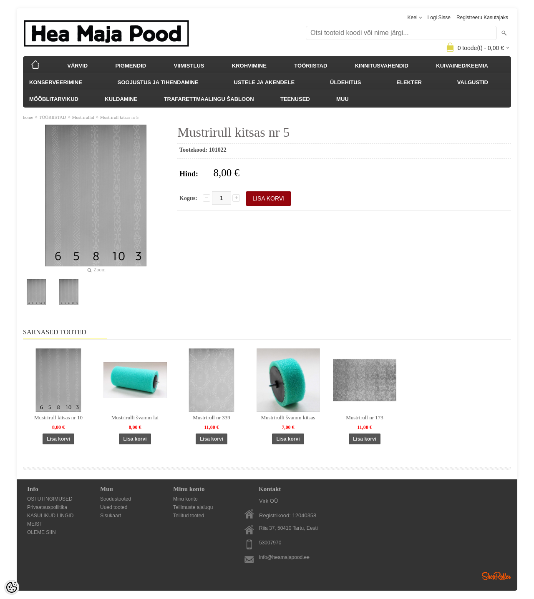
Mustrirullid (83, 117)
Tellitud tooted (188, 516)
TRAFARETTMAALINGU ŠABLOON (209, 99)
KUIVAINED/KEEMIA (462, 66)
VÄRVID (77, 66)
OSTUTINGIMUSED (50, 499)
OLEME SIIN (41, 532)
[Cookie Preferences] (11, 587)
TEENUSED (295, 99)
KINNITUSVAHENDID (381, 66)
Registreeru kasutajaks (482, 17)
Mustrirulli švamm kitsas (288, 417)
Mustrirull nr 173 (364, 417)
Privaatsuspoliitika (47, 507)
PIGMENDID (131, 66)
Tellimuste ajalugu (193, 507)
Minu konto (185, 499)
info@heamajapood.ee (284, 557)
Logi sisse (439, 17)
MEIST (35, 524)
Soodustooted (115, 499)
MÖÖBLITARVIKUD (53, 99)
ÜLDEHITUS (345, 82)
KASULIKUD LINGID (50, 516)
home (28, 117)
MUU (342, 99)
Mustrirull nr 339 (211, 417)
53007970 (270, 543)
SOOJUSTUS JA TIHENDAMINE (158, 82)
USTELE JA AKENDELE (264, 82)
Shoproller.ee (496, 576)
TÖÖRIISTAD (310, 66)
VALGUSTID (472, 82)
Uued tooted (113, 507)
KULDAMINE (121, 99)
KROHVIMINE (249, 66)
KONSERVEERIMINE (55, 82)
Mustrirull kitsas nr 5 (119, 117)
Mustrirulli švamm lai (135, 417)
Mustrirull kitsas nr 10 (58, 417)
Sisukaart (110, 516)
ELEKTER (409, 82)
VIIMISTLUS (189, 66)
